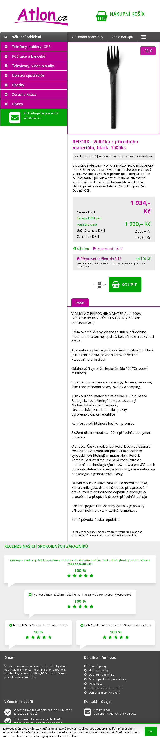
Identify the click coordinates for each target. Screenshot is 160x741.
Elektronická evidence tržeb (106, 688)
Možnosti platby (99, 670)
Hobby (17, 103)
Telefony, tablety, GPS (31, 46)
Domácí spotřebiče (28, 75)
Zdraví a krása (24, 94)
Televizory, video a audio (33, 65)
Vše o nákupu (122, 37)
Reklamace (95, 683)
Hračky (18, 84)
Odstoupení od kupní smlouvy (108, 679)
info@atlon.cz (32, 118)
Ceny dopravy (97, 666)
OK (151, 731)
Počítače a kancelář (29, 56)
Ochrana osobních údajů (104, 692)
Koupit (124, 284)
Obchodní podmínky (87, 37)
